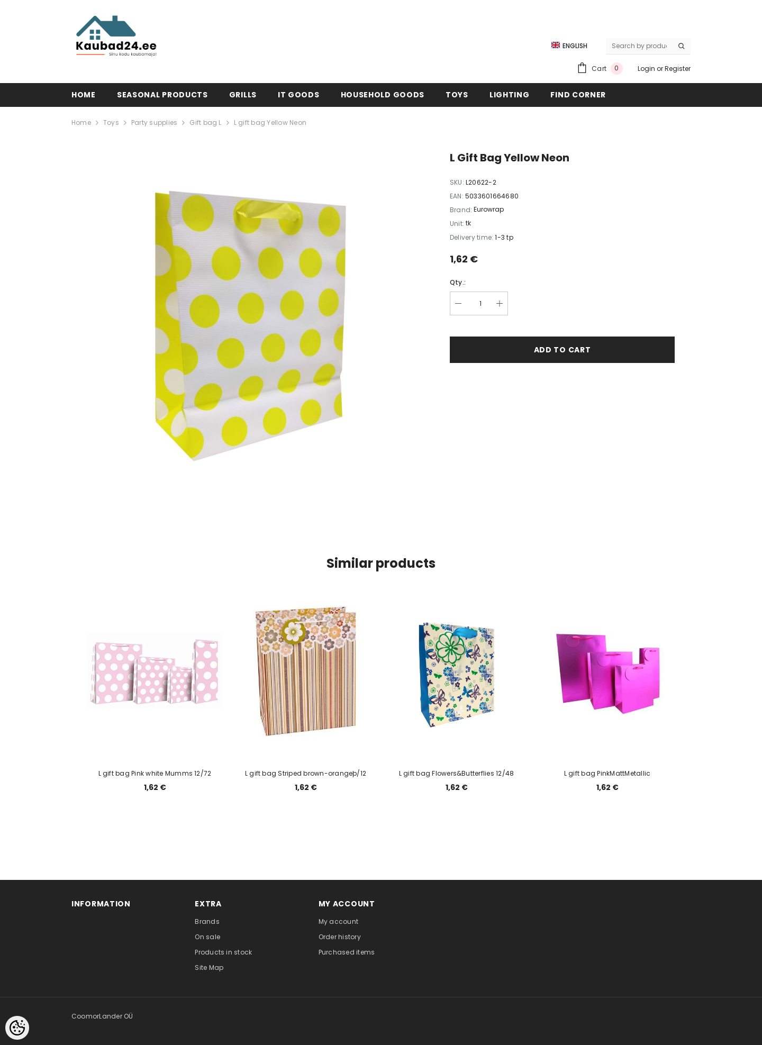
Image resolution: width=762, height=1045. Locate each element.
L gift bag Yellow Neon (270, 122)
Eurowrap (489, 209)
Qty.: (458, 282)
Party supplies (154, 122)
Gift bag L (205, 122)
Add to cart (562, 349)
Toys (111, 122)
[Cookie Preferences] (17, 1028)
